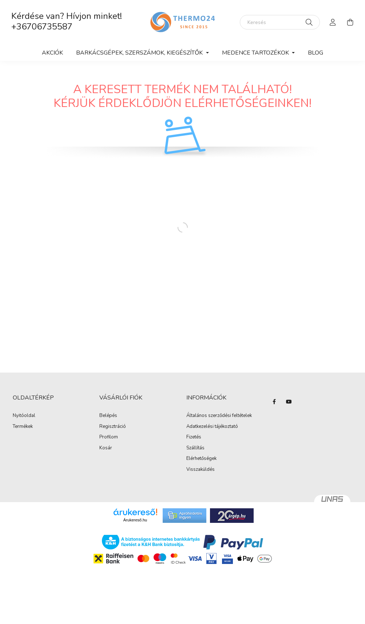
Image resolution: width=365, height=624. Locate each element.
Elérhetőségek (201, 459)
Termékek (23, 427)
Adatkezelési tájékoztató (212, 427)
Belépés (108, 416)
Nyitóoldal (24, 416)
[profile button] (333, 22)
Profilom (108, 437)
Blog (315, 53)
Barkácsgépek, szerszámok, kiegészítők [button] (140, 53)
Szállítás (195, 448)
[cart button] (350, 22)
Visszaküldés (200, 470)
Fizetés (193, 437)
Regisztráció (112, 427)
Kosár (105, 448)
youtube (289, 401)
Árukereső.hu (135, 520)
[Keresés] (280, 22)
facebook (274, 401)
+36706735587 (41, 26)
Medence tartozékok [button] (256, 53)
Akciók (52, 53)
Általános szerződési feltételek (219, 416)
